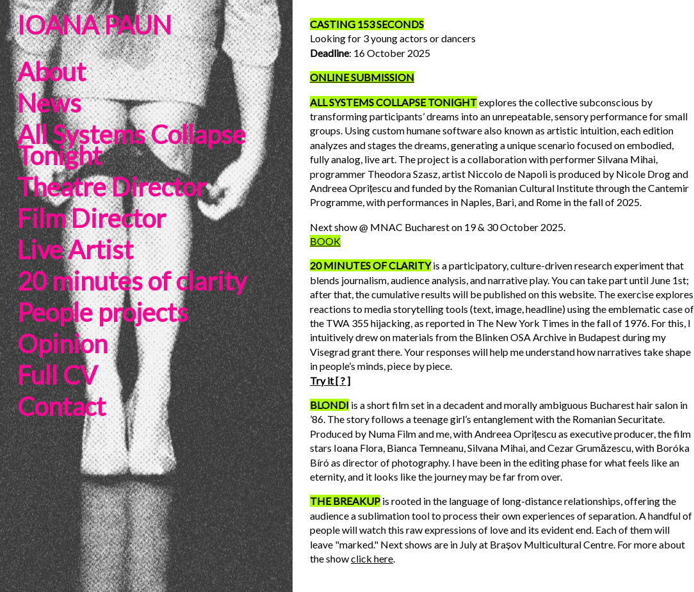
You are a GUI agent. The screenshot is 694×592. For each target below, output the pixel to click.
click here (372, 558)
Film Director (91, 218)
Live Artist (75, 249)
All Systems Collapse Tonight (131, 145)
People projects (102, 312)
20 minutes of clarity (131, 281)
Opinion (62, 343)
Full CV (57, 375)
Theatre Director (111, 187)
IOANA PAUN (94, 25)
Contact (61, 406)
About (51, 71)
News (49, 103)
